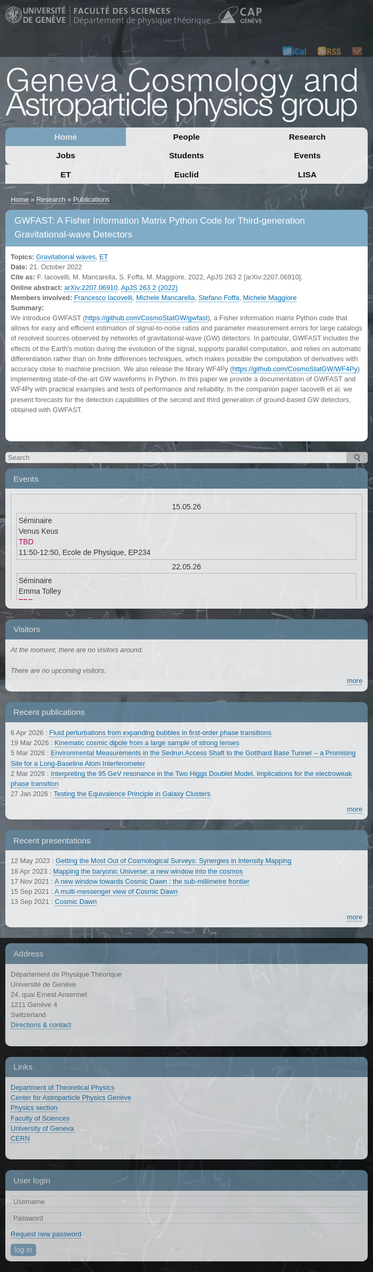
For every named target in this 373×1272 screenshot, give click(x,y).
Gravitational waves (66, 257)
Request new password (46, 1234)
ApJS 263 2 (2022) (149, 288)
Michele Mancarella (165, 298)
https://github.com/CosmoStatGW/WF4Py (294, 369)
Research (307, 136)
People (186, 136)
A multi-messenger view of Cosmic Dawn (116, 891)
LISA (307, 174)
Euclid (186, 174)
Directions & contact (41, 1025)
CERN (20, 1138)
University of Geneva (42, 1128)
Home (65, 136)
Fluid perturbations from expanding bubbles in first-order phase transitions (160, 733)
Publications (91, 199)
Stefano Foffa (219, 298)
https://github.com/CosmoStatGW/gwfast (146, 318)
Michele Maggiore (269, 298)
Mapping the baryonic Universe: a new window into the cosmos (148, 871)
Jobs (65, 155)
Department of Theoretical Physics (62, 1087)
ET (66, 174)
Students (186, 155)
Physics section (34, 1108)
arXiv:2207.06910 (90, 288)
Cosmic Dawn (76, 902)
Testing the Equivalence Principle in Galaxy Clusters (132, 794)
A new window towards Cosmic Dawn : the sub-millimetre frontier (152, 881)
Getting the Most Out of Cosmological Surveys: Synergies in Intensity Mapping (174, 861)
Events (307, 155)
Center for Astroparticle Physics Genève (71, 1098)
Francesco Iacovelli (103, 298)
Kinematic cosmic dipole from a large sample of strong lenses (147, 743)
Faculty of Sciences (40, 1118)
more (354, 681)
